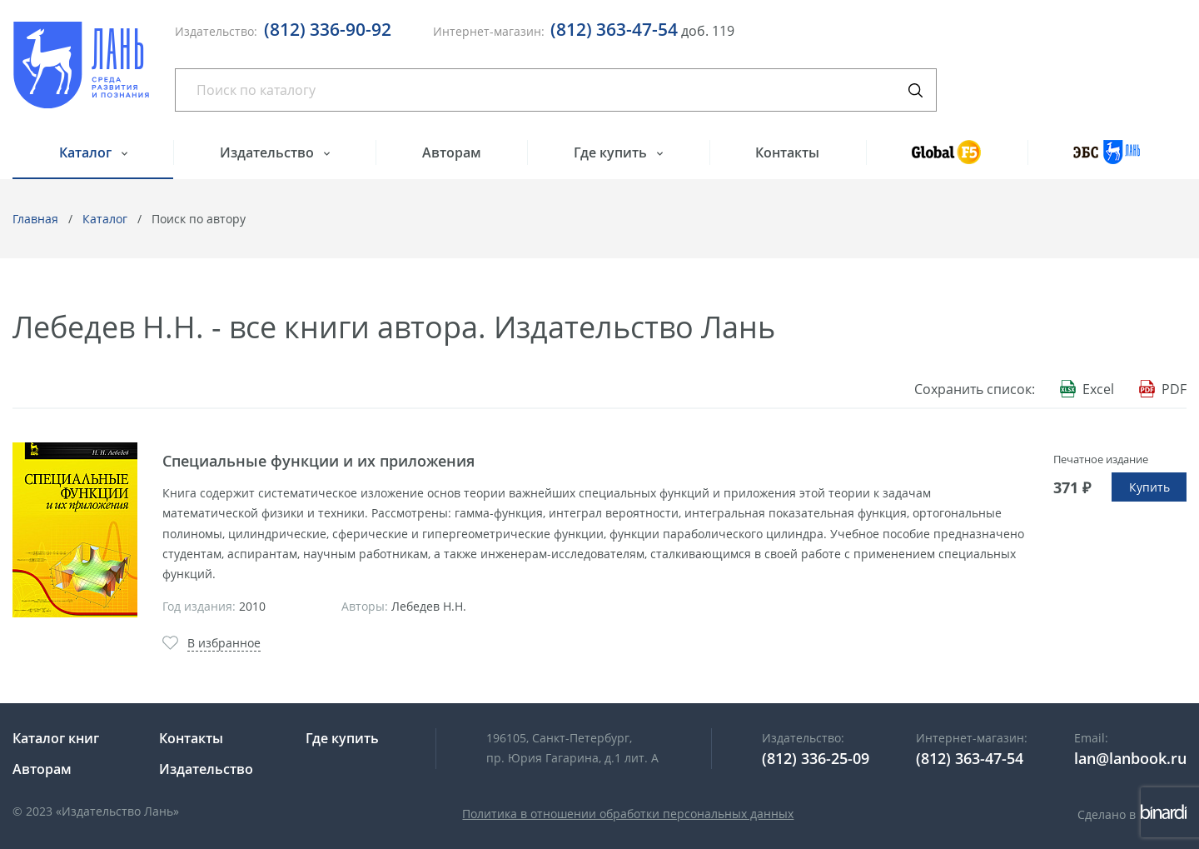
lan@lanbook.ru (1130, 758)
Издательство (268, 152)
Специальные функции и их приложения (318, 461)
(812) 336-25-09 (815, 758)
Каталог (87, 152)
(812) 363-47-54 (614, 29)
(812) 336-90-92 (327, 29)
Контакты (787, 152)
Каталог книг (55, 738)
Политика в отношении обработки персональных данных (628, 814)
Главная (35, 219)
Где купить (612, 152)
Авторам (451, 152)
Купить (1149, 487)
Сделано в (1132, 814)
